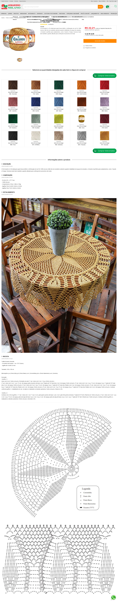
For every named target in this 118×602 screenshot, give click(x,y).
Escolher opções (100, 41)
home (3, 17)
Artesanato (31, 13)
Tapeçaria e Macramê (72, 13)
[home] (11, 6)
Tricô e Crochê (85, 13)
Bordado (40, 13)
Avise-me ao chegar (13, 92)
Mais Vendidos (105, 13)
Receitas (16, 13)
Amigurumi (23, 13)
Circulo (42, 26)
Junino (10, 13)
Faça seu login (112, 1)
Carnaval (4, 13)
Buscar (100, 6)
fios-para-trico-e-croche (20, 17)
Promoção (114, 13)
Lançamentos (95, 13)
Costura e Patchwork (50, 13)
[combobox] (63, 6)
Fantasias (62, 13)
